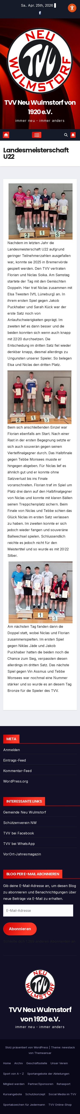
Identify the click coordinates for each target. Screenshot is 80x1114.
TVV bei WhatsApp (19, 843)
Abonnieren (20, 929)
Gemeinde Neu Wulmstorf (24, 812)
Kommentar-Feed (17, 771)
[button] (66, 135)
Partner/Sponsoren (40, 1084)
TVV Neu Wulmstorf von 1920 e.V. (40, 1014)
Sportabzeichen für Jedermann (24, 1104)
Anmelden (11, 750)
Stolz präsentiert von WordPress (27, 1047)
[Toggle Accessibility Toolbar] (72, 8)
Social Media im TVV (62, 1094)
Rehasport (63, 1084)
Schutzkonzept (35, 1094)
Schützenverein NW (20, 823)
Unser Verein (59, 1063)
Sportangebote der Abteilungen (48, 1073)
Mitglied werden (14, 1084)
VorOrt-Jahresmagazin (22, 854)
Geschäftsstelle (36, 1063)
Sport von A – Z (13, 1073)
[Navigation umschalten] (36, 135)
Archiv (18, 1063)
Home (7, 1063)
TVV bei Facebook (18, 833)
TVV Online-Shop (60, 1104)
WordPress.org (15, 781)
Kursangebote (12, 1094)
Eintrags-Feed (14, 760)
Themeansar (42, 1053)
